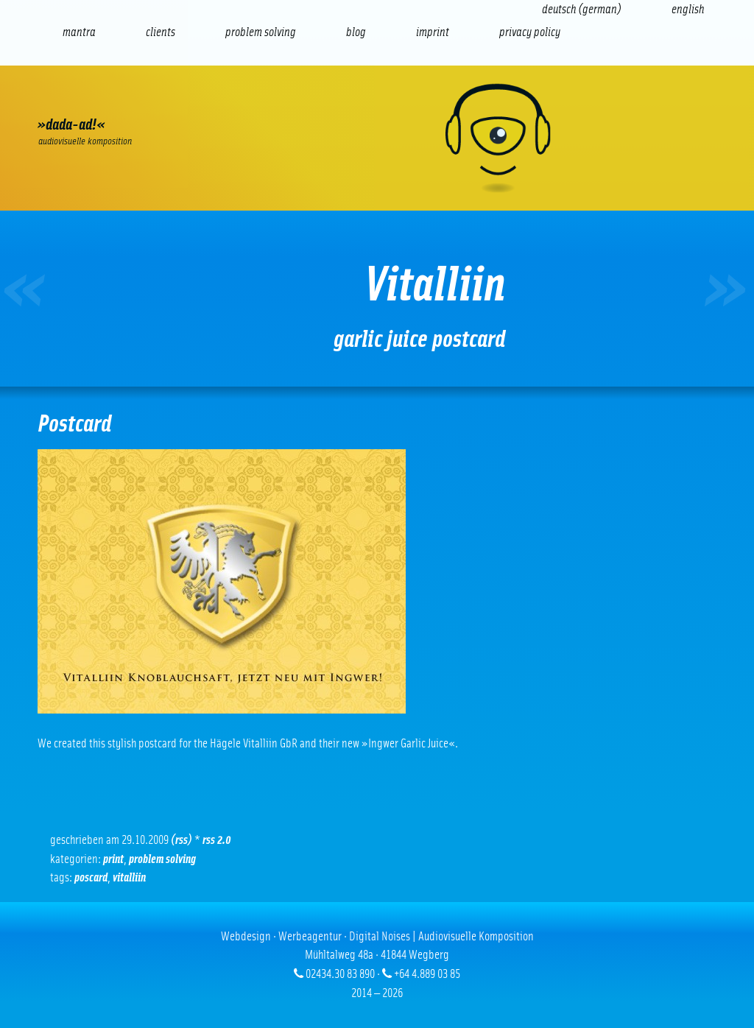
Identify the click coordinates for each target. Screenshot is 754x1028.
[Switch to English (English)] (688, 9)
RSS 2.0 (216, 840)
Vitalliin (129, 877)
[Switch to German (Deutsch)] (581, 9)
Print (113, 859)
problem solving (162, 859)
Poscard (91, 877)
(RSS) (181, 840)
